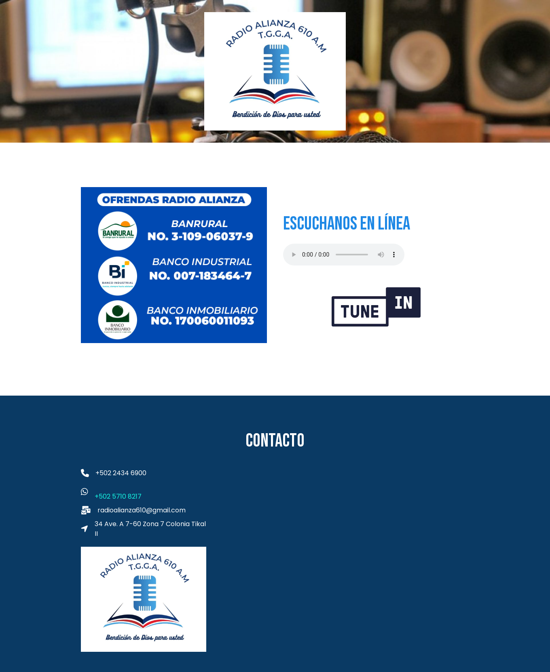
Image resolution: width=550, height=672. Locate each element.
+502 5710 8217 (118, 496)
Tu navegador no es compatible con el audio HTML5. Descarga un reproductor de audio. (343, 254)
